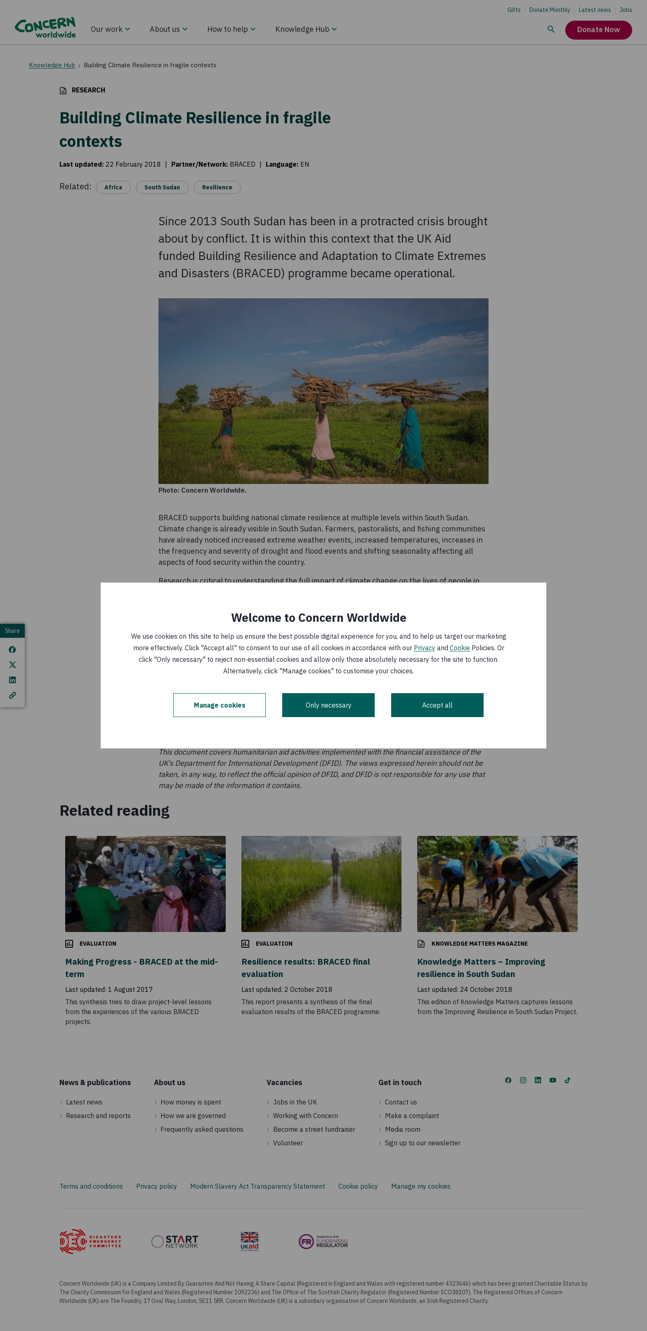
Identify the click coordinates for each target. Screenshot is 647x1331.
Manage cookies (220, 705)
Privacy (424, 648)
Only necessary (329, 705)
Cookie (460, 648)
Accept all (437, 705)
